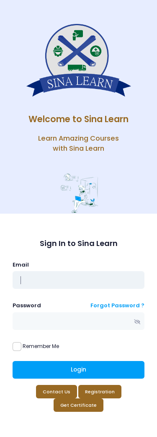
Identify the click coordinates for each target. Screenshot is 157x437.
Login (78, 370)
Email (21, 265)
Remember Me (41, 346)
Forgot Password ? (117, 305)
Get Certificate (78, 405)
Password (27, 305)
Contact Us (56, 391)
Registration (100, 391)
